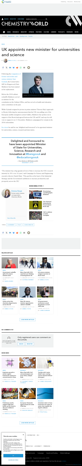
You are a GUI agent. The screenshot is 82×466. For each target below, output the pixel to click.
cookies (64, 461)
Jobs (17, 36)
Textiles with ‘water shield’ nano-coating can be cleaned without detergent (45, 375)
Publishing (63, 1)
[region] (13, 448)
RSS (38, 435)
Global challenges (65, 453)
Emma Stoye (12, 60)
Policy (19, 224)
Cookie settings (13, 459)
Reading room (23, 36)
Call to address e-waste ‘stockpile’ (47, 213)
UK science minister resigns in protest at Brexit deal (44, 274)
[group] (76, 32)
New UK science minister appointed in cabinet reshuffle (26, 303)
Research (23, 370)
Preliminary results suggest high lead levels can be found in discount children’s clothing (9, 406)
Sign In (6, 19)
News (3, 44)
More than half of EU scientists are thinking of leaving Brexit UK (26, 274)
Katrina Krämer (27, 279)
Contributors (31, 435)
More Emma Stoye (35, 186)
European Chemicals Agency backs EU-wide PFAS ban (27, 404)
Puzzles (31, 36)
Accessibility (38, 446)
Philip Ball (43, 412)
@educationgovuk (27, 157)
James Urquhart (46, 381)
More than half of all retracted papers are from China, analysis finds (26, 375)
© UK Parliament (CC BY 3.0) (36, 95)
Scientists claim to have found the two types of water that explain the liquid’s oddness (45, 405)
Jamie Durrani (45, 310)
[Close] (23, 434)
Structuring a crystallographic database (48, 192)
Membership (77, 1)
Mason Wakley (27, 410)
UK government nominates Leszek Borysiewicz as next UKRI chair (44, 304)
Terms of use (29, 446)
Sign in (21, 344)
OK (13, 455)
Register (13, 19)
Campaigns (40, 453)
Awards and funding (51, 453)
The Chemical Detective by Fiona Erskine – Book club (47, 204)
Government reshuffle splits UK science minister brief (9, 274)
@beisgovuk (33, 154)
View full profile (11, 218)
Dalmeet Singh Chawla (26, 382)
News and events (30, 453)
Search (46, 19)
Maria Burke (9, 281)
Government (11, 224)
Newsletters (11, 36)
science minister (28, 224)
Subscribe (21, 19)
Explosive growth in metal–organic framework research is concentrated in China (9, 375)
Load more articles (27, 319)
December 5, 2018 (27, 162)
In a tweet (5, 127)
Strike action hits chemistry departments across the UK (10, 303)
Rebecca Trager (10, 381)
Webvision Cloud (77, 464)
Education (70, 1)
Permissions (47, 446)
